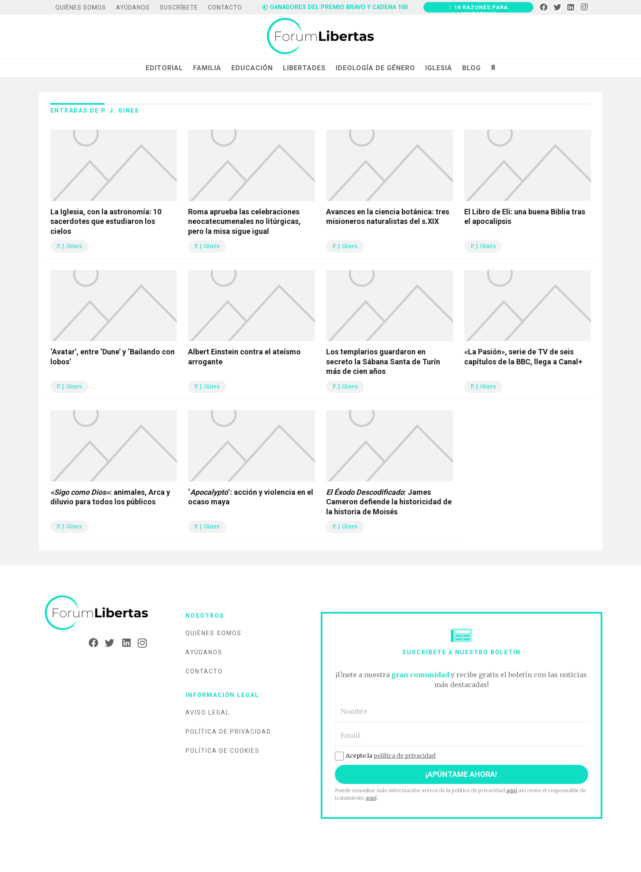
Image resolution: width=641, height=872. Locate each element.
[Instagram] (584, 7)
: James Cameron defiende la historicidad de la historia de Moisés (389, 502)
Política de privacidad (228, 731)
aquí (511, 790)
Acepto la (385, 755)
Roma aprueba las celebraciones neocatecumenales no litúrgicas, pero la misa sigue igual (244, 221)
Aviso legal (208, 712)
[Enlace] (320, 36)
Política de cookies (223, 750)
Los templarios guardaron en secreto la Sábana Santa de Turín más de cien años (383, 361)
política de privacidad (405, 755)
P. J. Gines (69, 246)
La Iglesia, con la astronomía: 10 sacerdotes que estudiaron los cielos (105, 221)
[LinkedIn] (571, 7)
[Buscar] (493, 67)
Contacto (204, 671)
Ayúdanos (204, 652)
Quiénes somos (214, 633)
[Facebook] (544, 7)
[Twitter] (557, 7)
